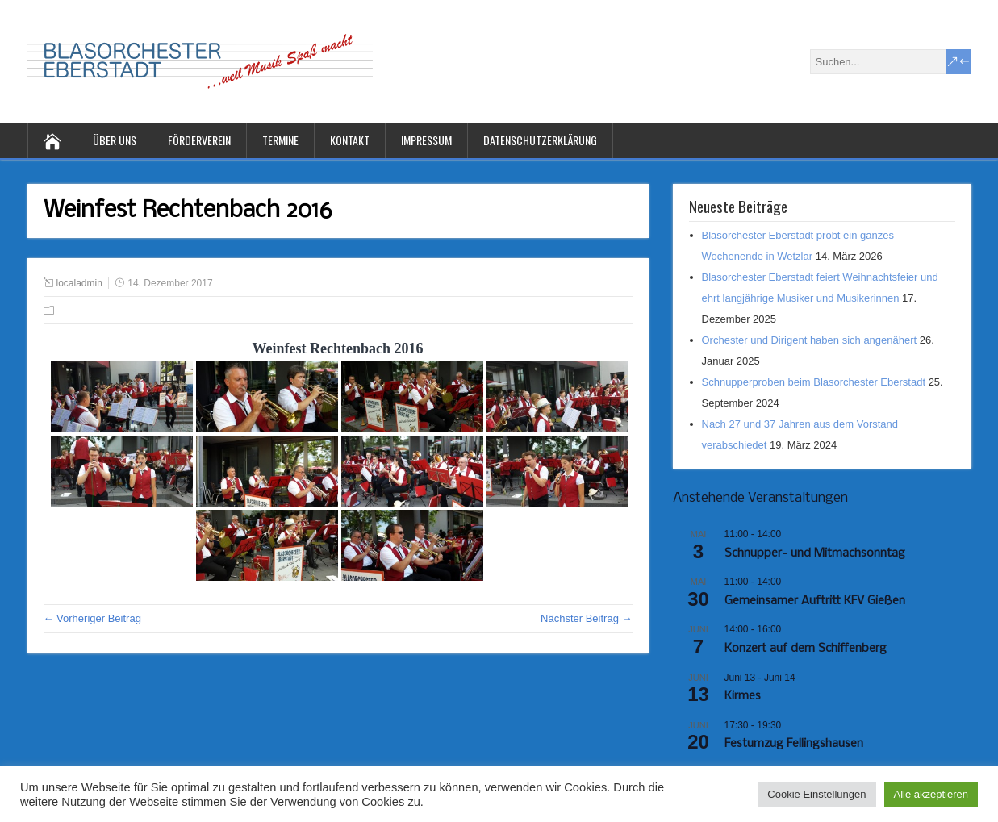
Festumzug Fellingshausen (793, 743)
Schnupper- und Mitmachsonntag (814, 553)
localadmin (79, 283)
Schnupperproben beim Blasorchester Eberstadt (814, 382)
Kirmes (742, 696)
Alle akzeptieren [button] (931, 794)
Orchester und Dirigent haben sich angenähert (809, 340)
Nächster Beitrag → (586, 618)
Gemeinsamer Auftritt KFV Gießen (814, 601)
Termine (280, 139)
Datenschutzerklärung (540, 139)
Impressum (426, 139)
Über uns (114, 139)
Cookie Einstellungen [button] (816, 794)
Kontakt (350, 139)
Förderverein (199, 139)
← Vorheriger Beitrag (92, 618)
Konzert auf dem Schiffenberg (805, 648)
